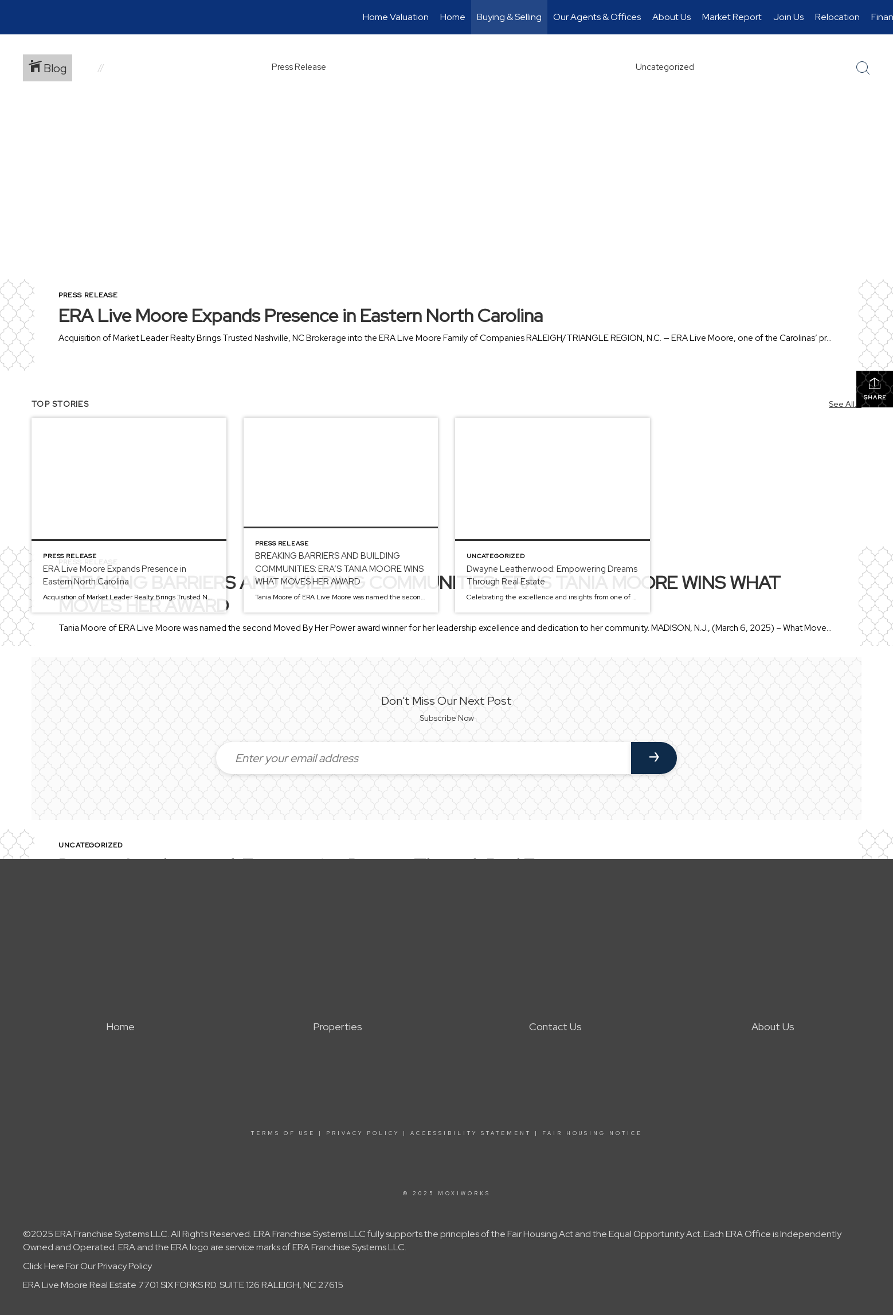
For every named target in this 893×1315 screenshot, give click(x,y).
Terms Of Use (283, 1133)
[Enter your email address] (423, 758)
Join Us (788, 17)
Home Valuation (396, 17)
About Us (671, 17)
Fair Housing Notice (592, 1133)
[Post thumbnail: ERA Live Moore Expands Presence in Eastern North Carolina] (129, 515)
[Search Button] (863, 68)
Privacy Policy (362, 1133)
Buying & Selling (509, 17)
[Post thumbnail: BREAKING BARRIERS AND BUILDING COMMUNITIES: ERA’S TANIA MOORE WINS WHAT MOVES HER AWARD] (341, 515)
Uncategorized (90, 845)
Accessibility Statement (470, 1133)
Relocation (837, 17)
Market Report (732, 17)
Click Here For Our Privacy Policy (87, 1266)
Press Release (88, 295)
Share (875, 388)
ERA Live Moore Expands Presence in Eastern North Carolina (300, 315)
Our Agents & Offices (597, 17)
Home (452, 17)
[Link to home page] (15, 17)
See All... (845, 404)
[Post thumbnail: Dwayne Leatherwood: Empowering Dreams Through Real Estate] (552, 515)
